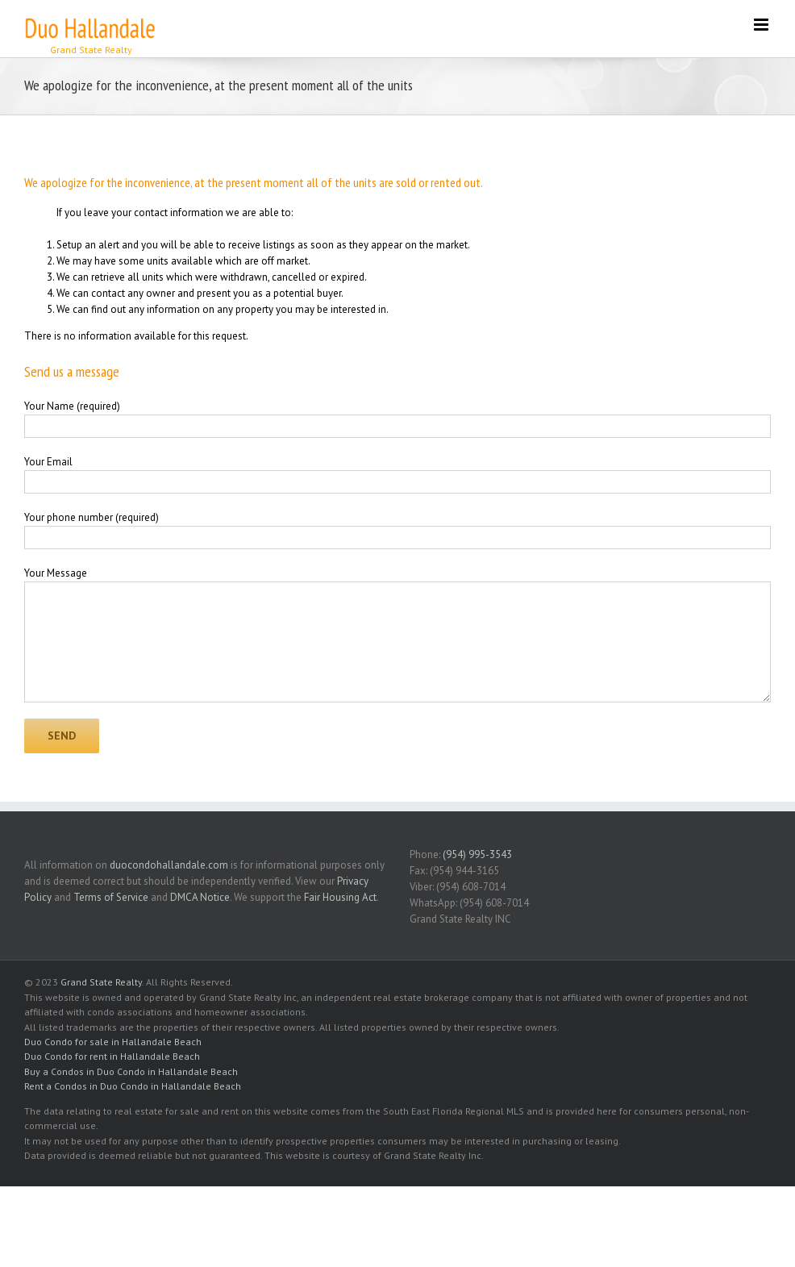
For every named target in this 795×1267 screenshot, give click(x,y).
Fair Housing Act (340, 897)
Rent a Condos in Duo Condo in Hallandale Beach (132, 1086)
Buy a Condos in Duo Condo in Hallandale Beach (131, 1071)
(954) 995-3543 (477, 854)
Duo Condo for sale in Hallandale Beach (113, 1042)
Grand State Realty (101, 982)
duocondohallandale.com (169, 865)
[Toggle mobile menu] (762, 24)
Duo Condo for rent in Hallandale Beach (112, 1056)
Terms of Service (110, 897)
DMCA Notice (200, 897)
